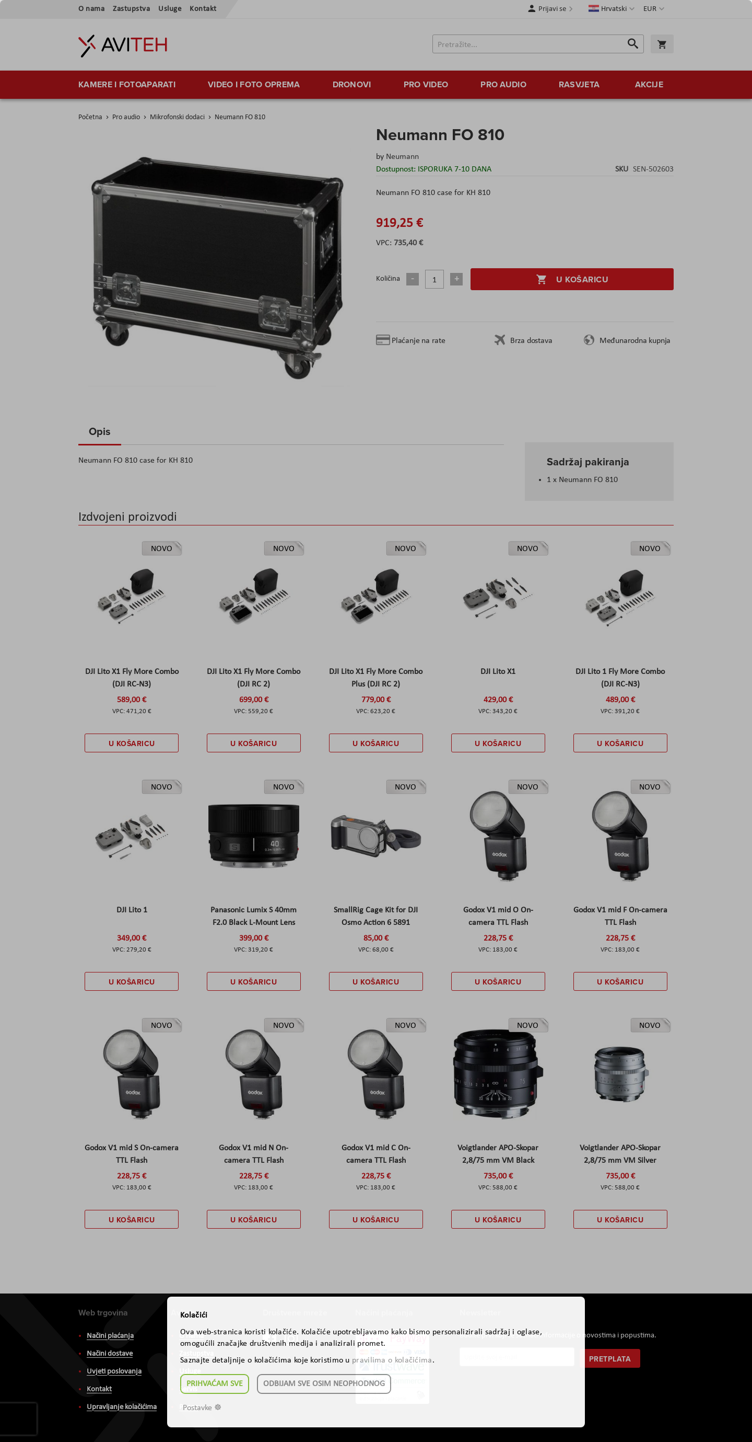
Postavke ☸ (202, 1408)
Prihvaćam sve (214, 1384)
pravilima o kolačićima (392, 1360)
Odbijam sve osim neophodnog (324, 1384)
